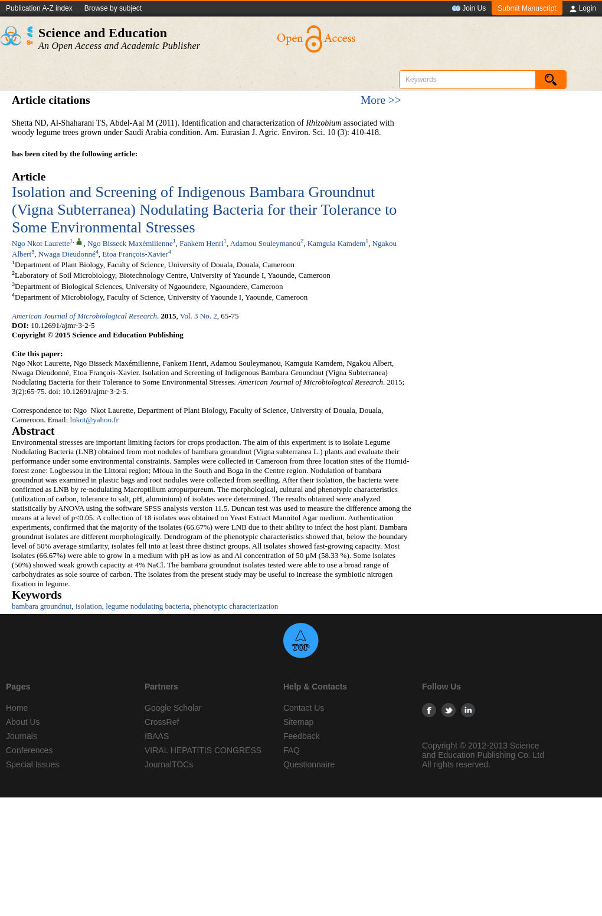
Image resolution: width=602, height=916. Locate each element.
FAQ (291, 750)
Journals (21, 736)
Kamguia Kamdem (336, 243)
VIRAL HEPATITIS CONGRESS (203, 750)
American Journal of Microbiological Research (84, 315)
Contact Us (303, 708)
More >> (381, 100)
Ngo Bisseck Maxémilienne (129, 243)
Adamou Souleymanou (265, 243)
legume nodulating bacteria (147, 606)
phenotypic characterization (235, 606)
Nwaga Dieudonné (67, 253)
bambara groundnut (41, 606)
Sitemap (298, 722)
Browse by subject (113, 8)
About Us (23, 722)
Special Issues (32, 764)
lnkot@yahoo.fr (94, 419)
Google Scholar (173, 708)
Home (17, 708)
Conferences (29, 750)
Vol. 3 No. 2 (198, 315)
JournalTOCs (169, 764)
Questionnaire (309, 764)
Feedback (301, 736)
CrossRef (162, 722)
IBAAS (157, 736)
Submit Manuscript (527, 8)
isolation (89, 606)
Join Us (469, 9)
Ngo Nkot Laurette (41, 243)
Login (582, 9)
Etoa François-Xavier (135, 253)
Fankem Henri (201, 243)
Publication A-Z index (39, 8)
